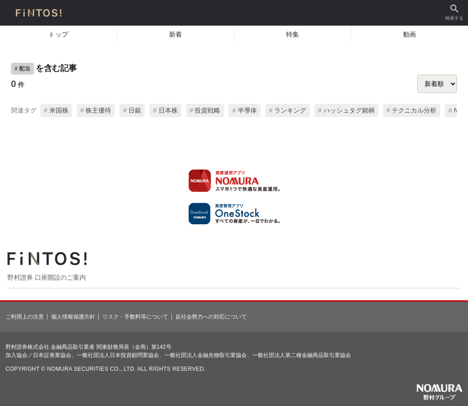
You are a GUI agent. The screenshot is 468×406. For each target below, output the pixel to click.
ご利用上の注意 (24, 317)
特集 (292, 34)
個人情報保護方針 (73, 317)
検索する (454, 13)
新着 (175, 34)
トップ (58, 34)
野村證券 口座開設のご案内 (46, 277)
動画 (409, 34)
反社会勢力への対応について (211, 317)
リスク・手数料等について (135, 317)
